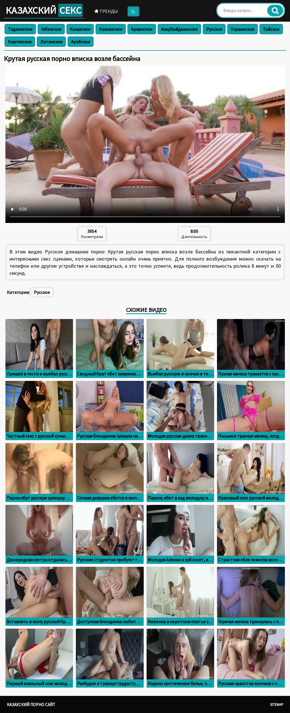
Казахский (44, 10)
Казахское (80, 29)
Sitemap (276, 704)
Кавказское (110, 29)
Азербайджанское (179, 29)
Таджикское (20, 29)
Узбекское (51, 29)
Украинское (242, 29)
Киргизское (20, 41)
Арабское (80, 41)
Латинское (51, 41)
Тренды (106, 11)
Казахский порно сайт (31, 704)
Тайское (271, 29)
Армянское (142, 29)
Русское (214, 29)
